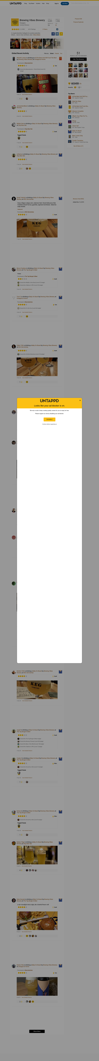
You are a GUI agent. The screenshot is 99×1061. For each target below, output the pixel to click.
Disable (49, 419)
